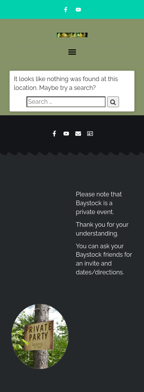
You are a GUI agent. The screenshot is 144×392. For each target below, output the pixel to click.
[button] (72, 52)
